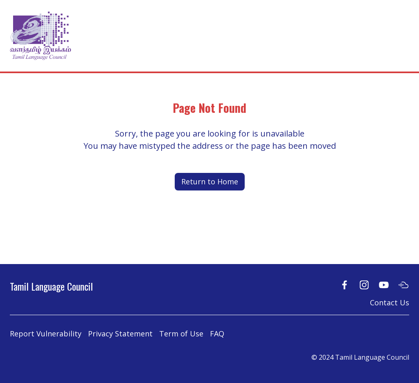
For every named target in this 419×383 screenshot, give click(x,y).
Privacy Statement (120, 333)
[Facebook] (344, 285)
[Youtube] (384, 285)
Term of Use (181, 333)
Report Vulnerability (45, 333)
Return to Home (209, 181)
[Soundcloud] (403, 285)
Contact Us (389, 302)
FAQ (217, 333)
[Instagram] (364, 285)
